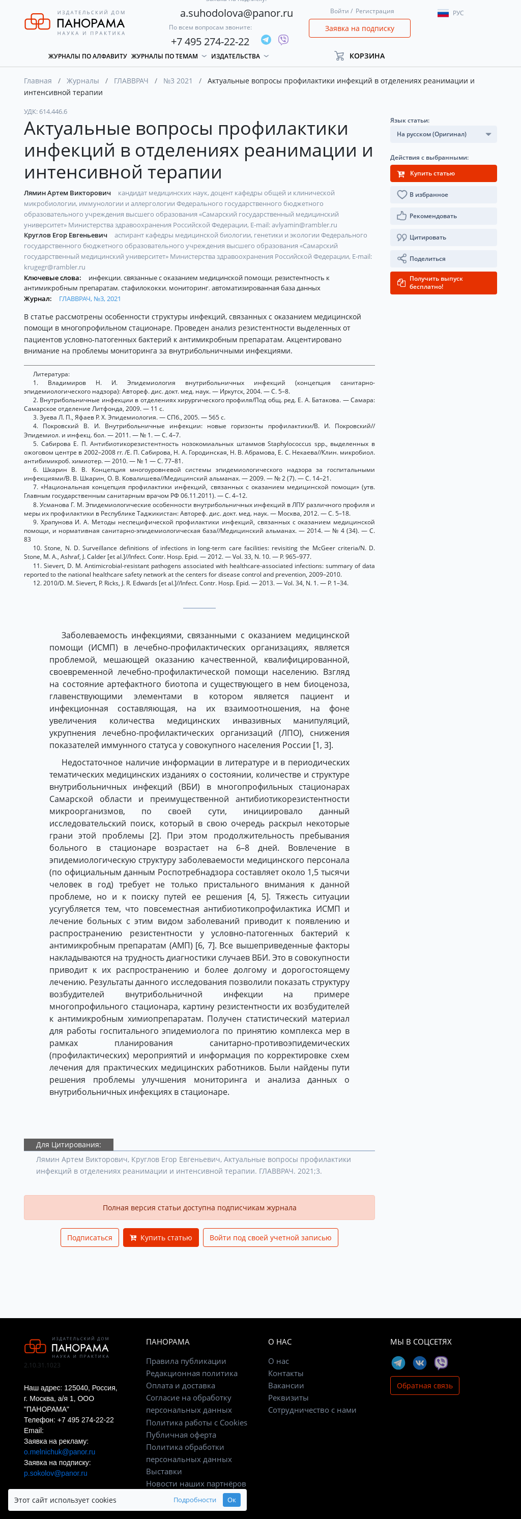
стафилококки (144, 287)
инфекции (105, 277)
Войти (339, 11)
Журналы (83, 80)
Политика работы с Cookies (196, 1422)
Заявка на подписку (359, 28)
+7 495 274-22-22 (210, 41)
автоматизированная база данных (266, 287)
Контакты (286, 1373)
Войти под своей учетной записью (271, 1237)
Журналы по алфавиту (87, 56)
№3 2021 (178, 80)
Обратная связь (425, 1385)
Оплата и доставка (180, 1385)
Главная (38, 80)
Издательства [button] (235, 56)
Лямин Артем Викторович (68, 192)
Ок (196, 1500)
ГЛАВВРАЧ (131, 80)
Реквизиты (288, 1397)
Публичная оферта (181, 1434)
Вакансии (286, 1385)
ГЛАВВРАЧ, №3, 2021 (90, 298)
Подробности (159, 1500)
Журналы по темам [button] (164, 56)
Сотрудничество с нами (312, 1410)
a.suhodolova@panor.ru (236, 13)
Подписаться (89, 1237)
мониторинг (189, 287)
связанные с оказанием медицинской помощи (198, 277)
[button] (364, 56)
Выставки (164, 1471)
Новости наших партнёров (196, 1483)
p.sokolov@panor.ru (56, 1473)
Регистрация (375, 11)
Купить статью (161, 1237)
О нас (278, 1361)
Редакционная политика (192, 1373)
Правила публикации (186, 1361)
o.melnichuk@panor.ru (59, 1452)
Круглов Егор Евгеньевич (66, 235)
